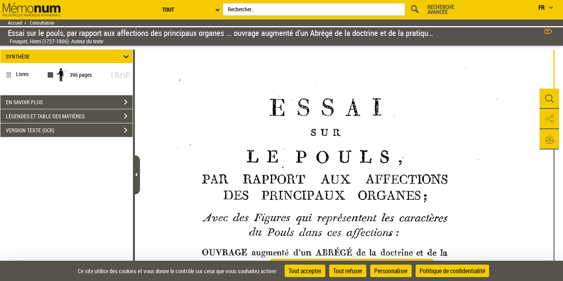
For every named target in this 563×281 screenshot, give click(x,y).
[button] (549, 99)
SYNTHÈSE (68, 56)
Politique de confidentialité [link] (452, 271)
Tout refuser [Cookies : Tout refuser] (347, 271)
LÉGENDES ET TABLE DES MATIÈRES (69, 116)
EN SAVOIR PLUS (69, 102)
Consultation (42, 23)
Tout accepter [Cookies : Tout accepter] (305, 271)
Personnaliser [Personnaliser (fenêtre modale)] (391, 271)
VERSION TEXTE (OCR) (69, 130)
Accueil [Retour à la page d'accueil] (15, 23)
